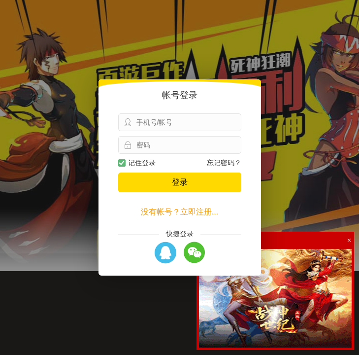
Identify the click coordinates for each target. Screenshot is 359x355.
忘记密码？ (224, 163)
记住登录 (137, 163)
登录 (180, 182)
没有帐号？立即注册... (179, 212)
